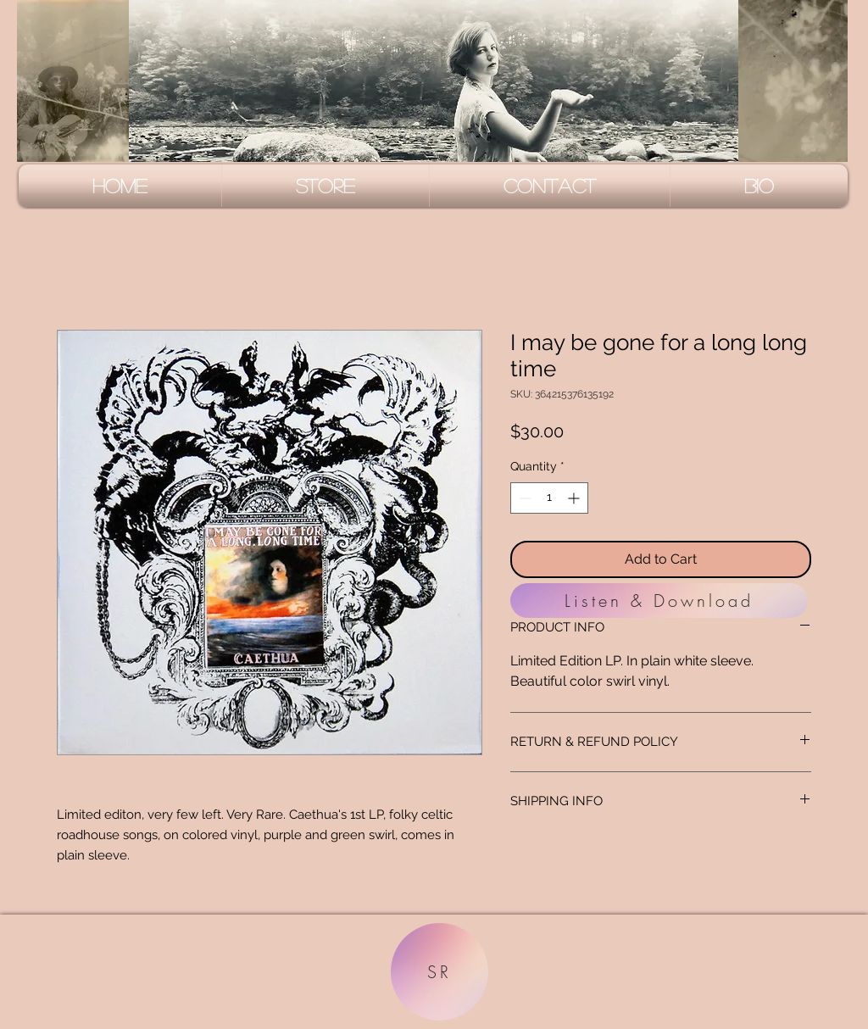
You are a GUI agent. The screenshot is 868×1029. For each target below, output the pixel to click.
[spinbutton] (549, 498)
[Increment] (575, 498)
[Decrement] (523, 498)
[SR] (439, 972)
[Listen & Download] (659, 600)
